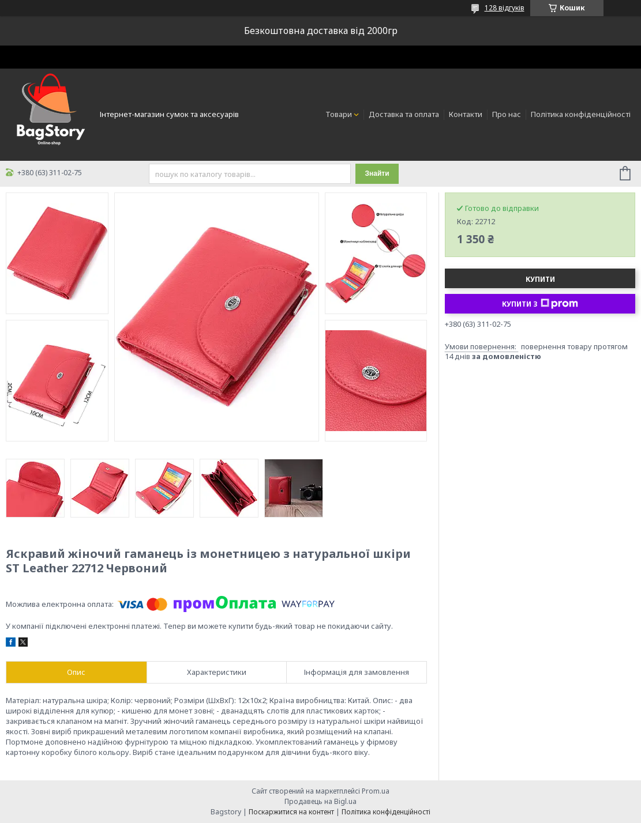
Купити (540, 279)
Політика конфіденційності (581, 114)
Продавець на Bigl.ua (320, 801)
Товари (338, 114)
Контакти (465, 114)
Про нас (506, 114)
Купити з (540, 304)
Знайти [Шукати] (377, 173)
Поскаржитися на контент (291, 812)
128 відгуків (504, 8)
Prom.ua (375, 791)
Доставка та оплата (404, 114)
